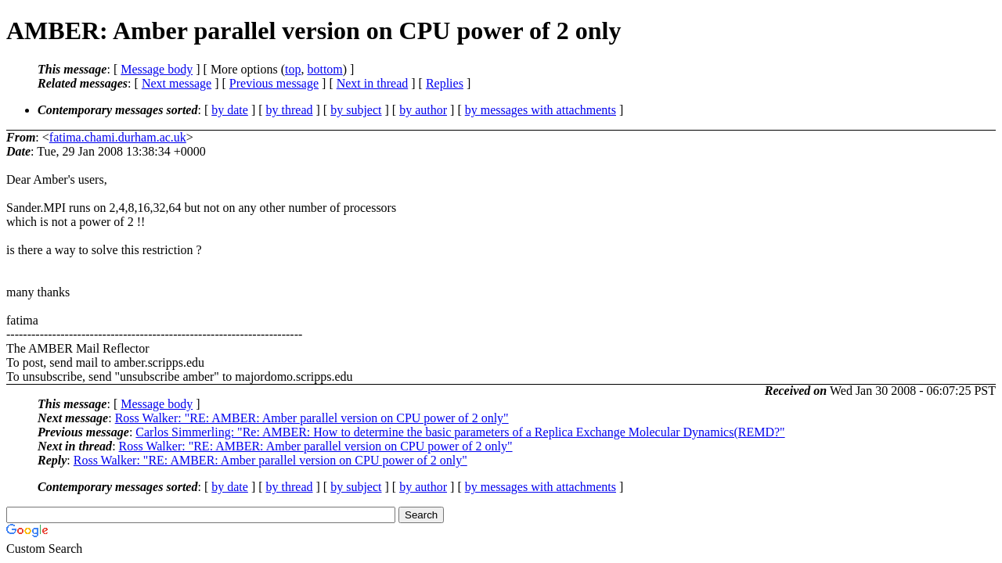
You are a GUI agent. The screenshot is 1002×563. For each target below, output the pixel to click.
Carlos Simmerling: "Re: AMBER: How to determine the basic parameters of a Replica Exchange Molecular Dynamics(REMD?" (459, 432)
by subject (355, 110)
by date (229, 110)
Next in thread (373, 83)
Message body (157, 69)
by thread (289, 110)
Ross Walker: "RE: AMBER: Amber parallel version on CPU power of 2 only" (312, 418)
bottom (324, 69)
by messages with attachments (540, 110)
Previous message (274, 83)
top (293, 69)
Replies (444, 83)
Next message (176, 83)
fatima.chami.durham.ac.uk (117, 137)
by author (423, 110)
